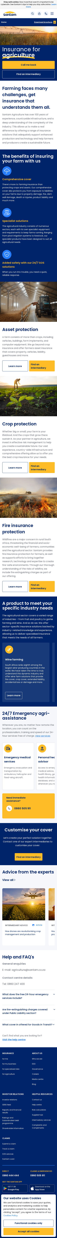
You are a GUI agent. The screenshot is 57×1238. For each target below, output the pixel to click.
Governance (37, 1069)
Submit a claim (9, 1144)
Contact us (37, 1100)
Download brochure (43, 22)
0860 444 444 (10, 1175)
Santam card (8, 1159)
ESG (33, 1064)
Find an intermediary (28, 74)
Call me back (28, 64)
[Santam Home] (9, 13)
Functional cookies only (28, 1223)
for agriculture (8, 1074)
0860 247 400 (16, 984)
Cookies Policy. (10, 1216)
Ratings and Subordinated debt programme (10, 1120)
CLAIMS (6, 1138)
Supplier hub (37, 1115)
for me (5, 1059)
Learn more (15, 366)
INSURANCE (8, 1053)
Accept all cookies (28, 1231)
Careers (35, 1074)
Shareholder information (13, 1128)
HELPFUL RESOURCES (42, 1094)
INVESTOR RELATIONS (13, 1094)
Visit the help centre (14, 1039)
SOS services (7, 1154)
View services (42, 736)
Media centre (37, 1079)
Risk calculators (39, 1110)
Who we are (37, 1059)
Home (3, 22)
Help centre (37, 1105)
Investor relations (9, 1100)
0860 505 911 (37, 1175)
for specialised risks (10, 1069)
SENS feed (6, 1105)
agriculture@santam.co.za (28, 970)
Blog (34, 1084)
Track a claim (8, 1149)
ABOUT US (37, 1053)
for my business (9, 1064)
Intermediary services (41, 1120)
